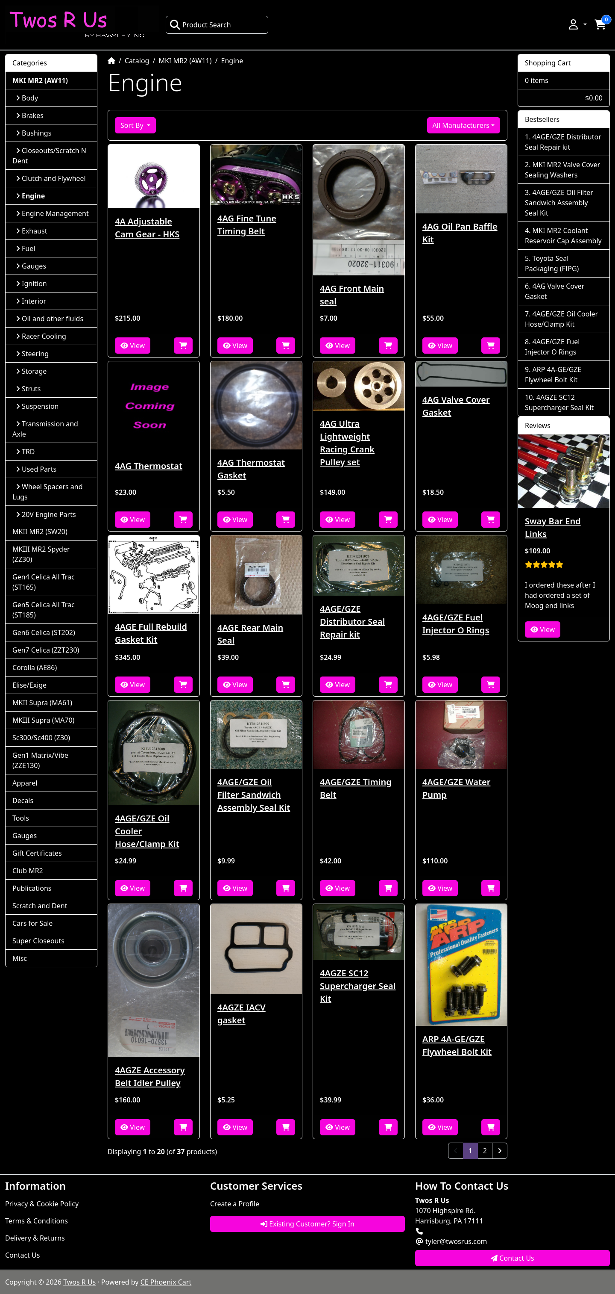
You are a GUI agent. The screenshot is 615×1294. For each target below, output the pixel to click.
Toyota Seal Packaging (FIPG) (552, 263)
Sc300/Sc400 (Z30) (41, 737)
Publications (31, 888)
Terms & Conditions (36, 1221)
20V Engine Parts (46, 514)
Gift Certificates (37, 853)
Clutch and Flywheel (51, 178)
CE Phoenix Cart (166, 1282)
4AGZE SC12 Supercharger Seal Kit (357, 985)
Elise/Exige (29, 685)
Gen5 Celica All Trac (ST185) (43, 610)
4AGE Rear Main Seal (250, 634)
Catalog (137, 60)
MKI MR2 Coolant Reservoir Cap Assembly (563, 235)
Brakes (30, 115)
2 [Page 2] (485, 1150)
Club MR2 (27, 870)
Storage (31, 371)
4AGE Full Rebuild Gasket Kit (151, 633)
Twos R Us (79, 1282)
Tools (20, 818)
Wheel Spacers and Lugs (47, 492)
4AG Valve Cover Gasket (456, 406)
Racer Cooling (41, 336)
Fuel (25, 248)
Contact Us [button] (512, 1258)
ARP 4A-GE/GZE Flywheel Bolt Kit (457, 1045)
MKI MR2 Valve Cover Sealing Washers (562, 170)
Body (27, 98)
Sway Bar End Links (553, 527)
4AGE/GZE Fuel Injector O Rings (455, 624)
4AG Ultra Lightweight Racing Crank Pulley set (347, 443)
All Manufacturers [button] (461, 125)
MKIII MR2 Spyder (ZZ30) (41, 554)
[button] (577, 24)
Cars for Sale (32, 923)
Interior (31, 301)
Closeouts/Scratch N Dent (49, 155)
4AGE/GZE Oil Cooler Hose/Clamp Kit (147, 831)
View (132, 345)
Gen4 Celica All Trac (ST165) (43, 582)
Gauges (31, 266)
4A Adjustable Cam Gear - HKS (147, 228)
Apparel (24, 783)
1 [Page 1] (473, 1150)
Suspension (37, 406)
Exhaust (31, 231)
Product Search (200, 25)
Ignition (31, 283)
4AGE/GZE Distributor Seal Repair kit (352, 621)
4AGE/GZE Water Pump (456, 788)
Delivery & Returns (35, 1238)
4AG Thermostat (148, 466)
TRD (25, 451)
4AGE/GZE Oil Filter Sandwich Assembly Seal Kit (253, 794)
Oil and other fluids (49, 318)
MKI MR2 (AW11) (184, 60)
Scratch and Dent (39, 905)
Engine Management (52, 213)
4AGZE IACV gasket (241, 1014)
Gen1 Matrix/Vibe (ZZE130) (40, 760)
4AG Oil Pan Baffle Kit (460, 233)
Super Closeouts (38, 940)
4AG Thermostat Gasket (251, 469)
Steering (32, 353)
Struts (28, 388)
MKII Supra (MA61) (42, 702)
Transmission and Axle (45, 429)
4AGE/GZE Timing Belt (356, 788)
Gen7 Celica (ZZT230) (45, 650)
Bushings (33, 133)
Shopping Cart (548, 63)
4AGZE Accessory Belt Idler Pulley (150, 1076)
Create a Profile (234, 1203)
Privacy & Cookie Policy (42, 1203)
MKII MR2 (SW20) (39, 531)
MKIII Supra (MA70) (43, 720)
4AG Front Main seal (352, 295)
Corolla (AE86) (34, 667)
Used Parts (36, 469)
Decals (22, 800)
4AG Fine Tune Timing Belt (246, 225)
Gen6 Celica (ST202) (43, 632)
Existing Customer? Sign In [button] (307, 1224)
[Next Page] (499, 1151)
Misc (19, 958)
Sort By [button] (132, 125)
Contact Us (22, 1255)
